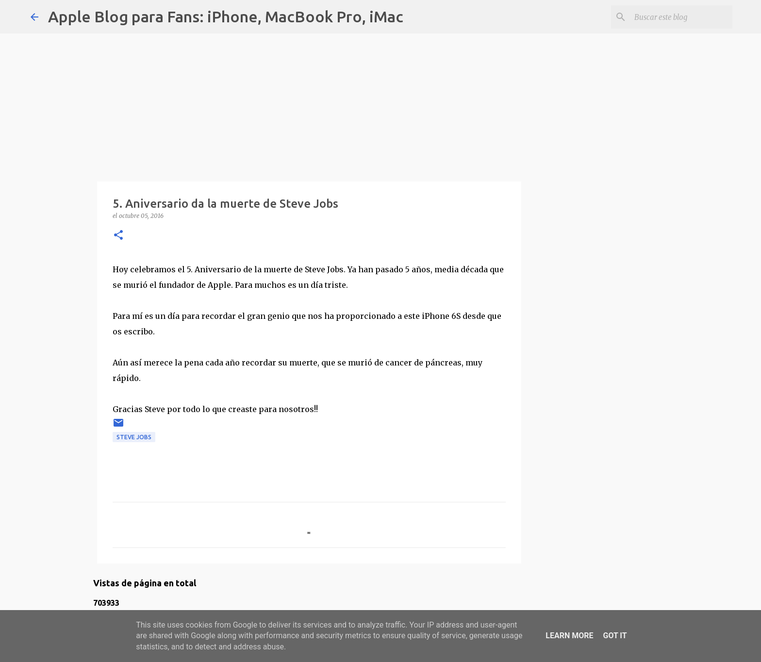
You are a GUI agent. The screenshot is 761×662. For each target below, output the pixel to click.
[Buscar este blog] (681, 17)
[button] (118, 235)
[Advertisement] (309, 102)
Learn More (569, 635)
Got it (615, 635)
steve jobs (133, 437)
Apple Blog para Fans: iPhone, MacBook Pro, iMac (225, 16)
